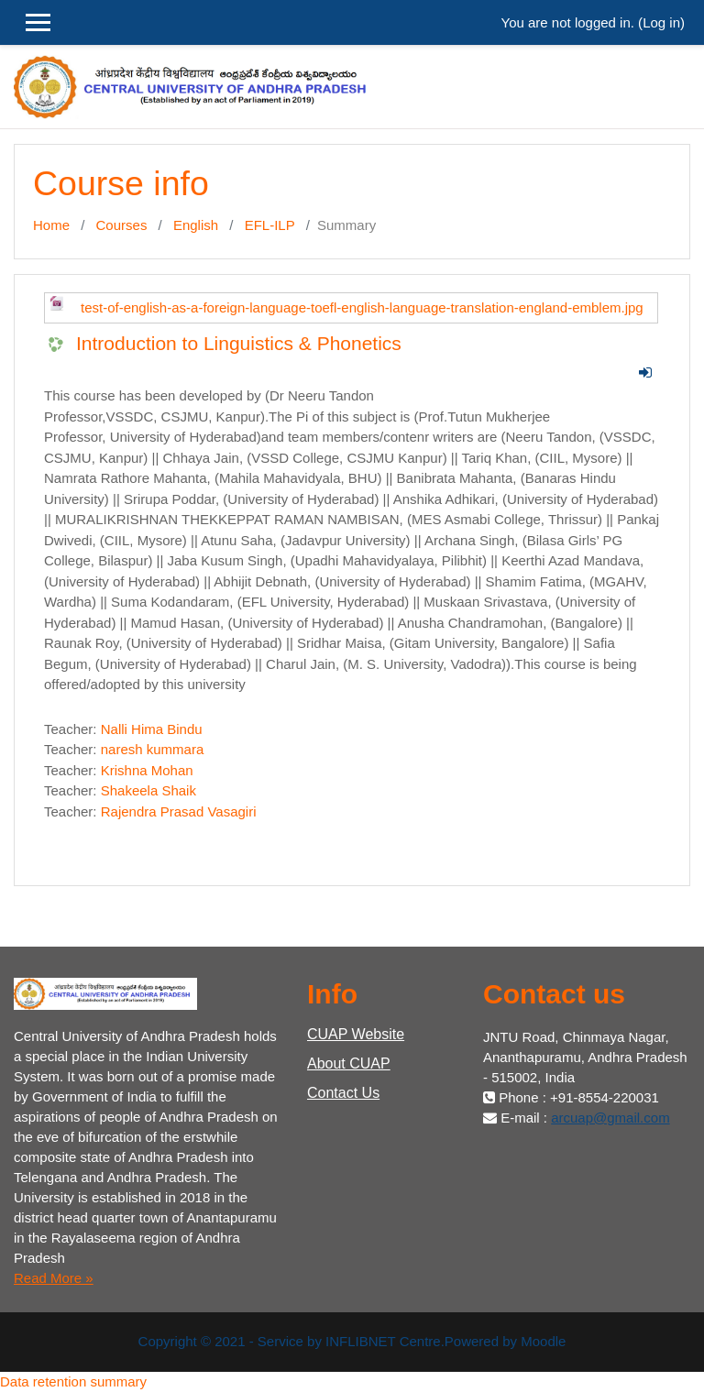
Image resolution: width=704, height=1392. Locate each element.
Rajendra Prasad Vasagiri (179, 811)
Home (51, 225)
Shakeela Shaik (148, 790)
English (195, 225)
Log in (661, 22)
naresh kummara (152, 749)
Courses (122, 225)
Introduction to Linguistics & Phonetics (239, 343)
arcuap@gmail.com (610, 1117)
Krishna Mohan (147, 770)
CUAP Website (355, 1034)
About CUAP (348, 1063)
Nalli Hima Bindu (152, 729)
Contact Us (343, 1093)
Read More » (54, 1278)
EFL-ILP (270, 225)
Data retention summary (73, 1381)
